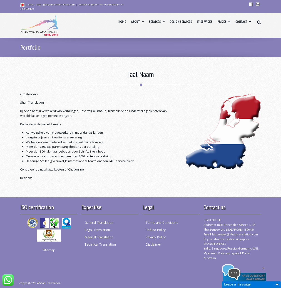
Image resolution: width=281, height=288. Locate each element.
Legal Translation (97, 230)
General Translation (99, 222)
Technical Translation (100, 244)
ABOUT (137, 22)
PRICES (223, 22)
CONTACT (243, 22)
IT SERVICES (204, 22)
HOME (122, 22)
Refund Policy (156, 230)
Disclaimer (153, 244)
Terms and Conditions (162, 222)
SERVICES (157, 22)
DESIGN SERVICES (181, 22)
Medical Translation (99, 237)
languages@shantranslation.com (235, 234)
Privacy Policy (156, 237)
